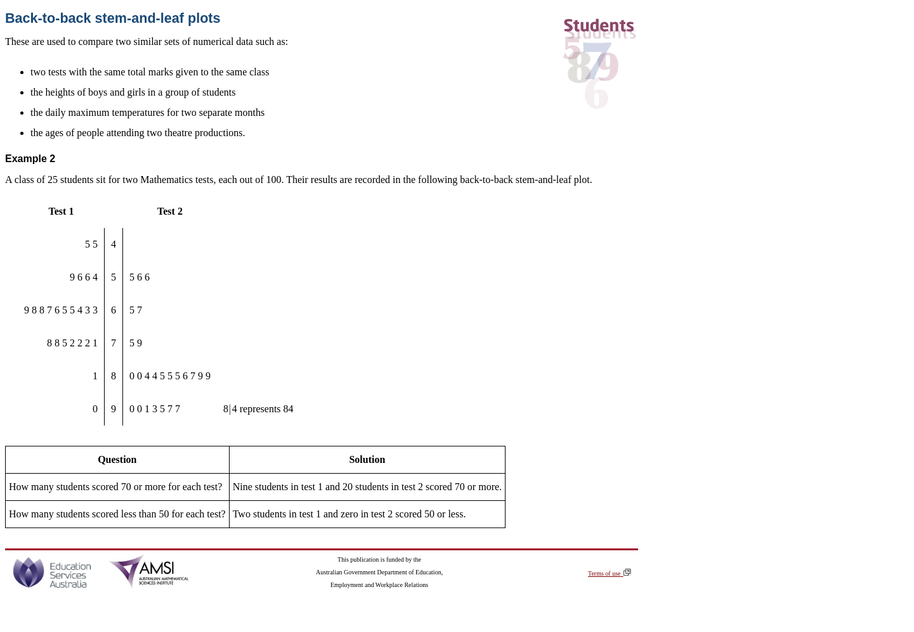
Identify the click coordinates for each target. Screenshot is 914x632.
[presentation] (230, 408)
